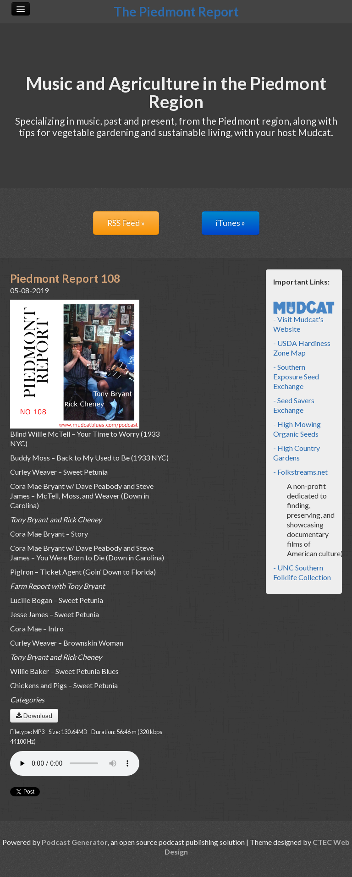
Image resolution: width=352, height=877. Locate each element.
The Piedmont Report (176, 11)
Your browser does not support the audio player (74, 763)
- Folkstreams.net (300, 471)
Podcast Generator (75, 842)
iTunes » (230, 223)
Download (34, 715)
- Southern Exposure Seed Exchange (296, 376)
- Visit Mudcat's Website (304, 317)
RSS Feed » (126, 223)
